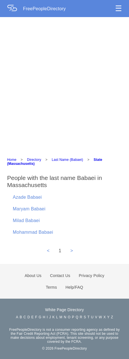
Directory (34, 160)
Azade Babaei (27, 197)
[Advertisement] (64, 84)
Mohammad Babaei (33, 232)
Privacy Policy (91, 275)
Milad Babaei (26, 220)
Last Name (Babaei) (67, 160)
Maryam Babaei (29, 208)
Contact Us (60, 275)
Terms (51, 287)
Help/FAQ (74, 287)
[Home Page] (15, 9)
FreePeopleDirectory (44, 8)
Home (11, 160)
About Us (33, 275)
